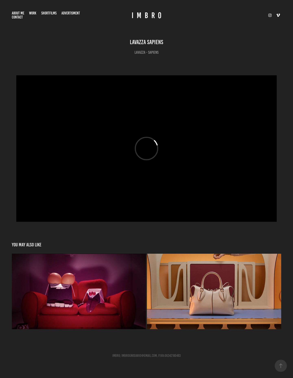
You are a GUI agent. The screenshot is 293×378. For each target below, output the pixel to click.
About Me (18, 13)
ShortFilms (49, 13)
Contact (17, 17)
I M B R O (146, 15)
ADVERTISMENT (70, 13)
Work (32, 13)
